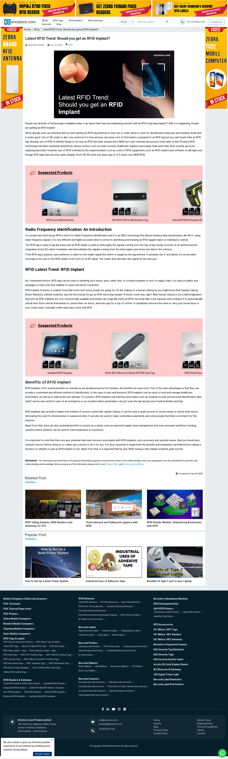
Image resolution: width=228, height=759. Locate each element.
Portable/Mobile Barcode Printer (121, 653)
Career (200, 733)
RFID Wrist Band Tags (13, 666)
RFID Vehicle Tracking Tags (58, 658)
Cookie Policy (161, 736)
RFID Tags (58, 20)
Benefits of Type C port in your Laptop (169, 583)
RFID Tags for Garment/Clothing (18, 645)
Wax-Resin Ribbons (119, 669)
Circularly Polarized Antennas (92, 613)
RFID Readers (76, 20)
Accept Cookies (42, 754)
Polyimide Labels (86, 638)
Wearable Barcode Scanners (92, 685)
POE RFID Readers (32, 695)
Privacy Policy (112, 467)
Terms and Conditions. (133, 467)
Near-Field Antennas (130, 605)
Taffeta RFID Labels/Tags (14, 675)
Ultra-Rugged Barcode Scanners (93, 698)
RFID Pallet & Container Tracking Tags (41, 662)
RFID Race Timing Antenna (91, 609)
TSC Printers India (111, 649)
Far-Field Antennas (109, 605)
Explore (158, 726)
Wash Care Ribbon (87, 673)
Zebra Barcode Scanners (120, 685)
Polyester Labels (109, 633)
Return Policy (204, 723)
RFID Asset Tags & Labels (48, 645)
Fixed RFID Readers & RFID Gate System (21, 686)
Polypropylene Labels (130, 633)
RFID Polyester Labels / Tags (43, 653)
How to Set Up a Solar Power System (46, 583)
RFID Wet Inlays (57, 649)
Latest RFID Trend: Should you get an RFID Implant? (70, 29)
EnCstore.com (113, 749)
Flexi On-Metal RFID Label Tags (46, 670)
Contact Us (216, 21)
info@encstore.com (108, 723)
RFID (70, 45)
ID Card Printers (86, 658)
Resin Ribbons (85, 669)
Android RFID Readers (55, 695)
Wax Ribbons (101, 669)
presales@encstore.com (110, 726)
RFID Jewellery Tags (36, 666)
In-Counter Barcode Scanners (92, 693)
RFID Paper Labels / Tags (14, 653)
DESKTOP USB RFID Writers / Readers (46, 690)
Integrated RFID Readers (14, 690)
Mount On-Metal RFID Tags (34, 649)
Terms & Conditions (207, 729)
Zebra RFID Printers (191, 615)
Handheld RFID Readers (54, 686)
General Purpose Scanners (121, 693)
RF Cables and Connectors (91, 622)
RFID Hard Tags (10, 658)
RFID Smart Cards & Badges (16, 670)
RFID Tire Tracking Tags (32, 658)
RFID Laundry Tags (11, 662)
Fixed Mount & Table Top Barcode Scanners (127, 689)
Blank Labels (118, 638)
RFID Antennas (95, 20)
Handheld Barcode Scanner (91, 689)
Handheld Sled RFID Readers (42, 699)
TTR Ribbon (137, 669)
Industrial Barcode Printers (91, 653)
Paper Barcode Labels (89, 633)
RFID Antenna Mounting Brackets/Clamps (98, 618)
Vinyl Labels (103, 638)
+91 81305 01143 (106, 732)
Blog (59, 24)
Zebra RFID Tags (10, 649)
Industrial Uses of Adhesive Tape (105, 583)
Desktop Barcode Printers (135, 649)
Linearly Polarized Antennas (120, 609)
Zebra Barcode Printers (89, 649)
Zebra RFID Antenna (88, 605)
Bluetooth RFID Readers (14, 699)
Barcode (46, 24)
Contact (201, 736)
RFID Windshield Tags (59, 666)
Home (27, 29)
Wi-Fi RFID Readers (12, 695)
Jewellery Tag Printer (163, 619)
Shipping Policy (205, 726)
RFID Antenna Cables (130, 618)
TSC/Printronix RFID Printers (166, 615)
